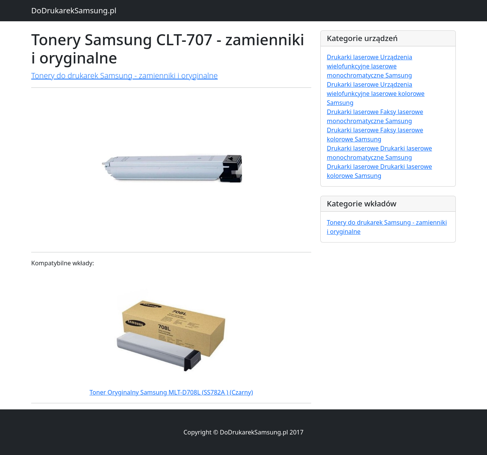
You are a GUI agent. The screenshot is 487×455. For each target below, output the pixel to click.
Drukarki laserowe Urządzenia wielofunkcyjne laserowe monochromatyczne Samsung (369, 66)
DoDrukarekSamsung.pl (73, 10)
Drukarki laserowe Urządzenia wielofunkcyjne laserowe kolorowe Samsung (376, 93)
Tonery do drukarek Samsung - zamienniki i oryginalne (124, 75)
